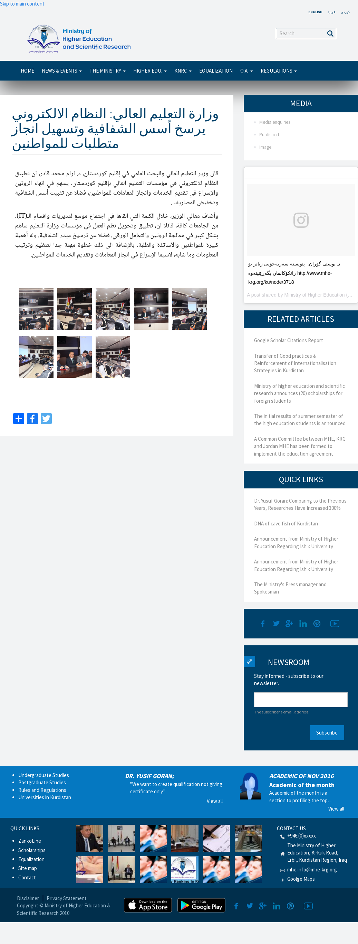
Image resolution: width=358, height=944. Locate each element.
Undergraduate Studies (43, 775)
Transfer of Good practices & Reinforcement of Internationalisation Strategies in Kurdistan (295, 363)
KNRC (183, 70)
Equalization (216, 70)
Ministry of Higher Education (314, 295)
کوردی (345, 12)
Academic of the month (302, 785)
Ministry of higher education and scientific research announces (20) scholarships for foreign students (299, 393)
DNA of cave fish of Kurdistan (286, 523)
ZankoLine (29, 841)
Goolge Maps (301, 879)
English (315, 12)
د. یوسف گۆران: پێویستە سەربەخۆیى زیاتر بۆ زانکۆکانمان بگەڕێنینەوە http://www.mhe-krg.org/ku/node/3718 (294, 273)
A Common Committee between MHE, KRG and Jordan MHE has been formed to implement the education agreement (300, 446)
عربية (332, 12)
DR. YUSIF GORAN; (149, 776)
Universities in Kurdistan (44, 797)
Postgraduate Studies (42, 782)
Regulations (279, 70)
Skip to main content (22, 3)
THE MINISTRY (107, 70)
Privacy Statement (67, 898)
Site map (27, 868)
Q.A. (246, 70)
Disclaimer (28, 898)
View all (215, 801)
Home (27, 70)
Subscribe (327, 732)
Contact (27, 877)
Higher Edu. (150, 70)
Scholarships (32, 850)
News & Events (62, 70)
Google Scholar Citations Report (288, 340)
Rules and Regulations (42, 790)
